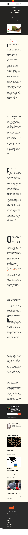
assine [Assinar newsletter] (20, 414)
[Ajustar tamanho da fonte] (13, 42)
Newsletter (9, 526)
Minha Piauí (9, 524)
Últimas (8, 522)
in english (8, 511)
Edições (8, 520)
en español (14, 511)
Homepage (9, 518)
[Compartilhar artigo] (15, 42)
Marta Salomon (15, 423)
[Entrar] (17, 4)
